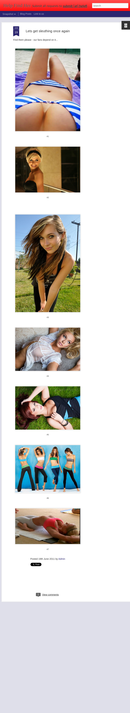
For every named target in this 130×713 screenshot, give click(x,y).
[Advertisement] (101, 79)
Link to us (39, 13)
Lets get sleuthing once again (48, 31)
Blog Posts (25, 13)
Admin (61, 559)
